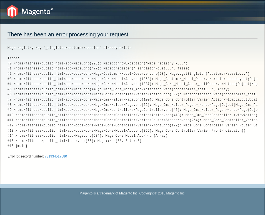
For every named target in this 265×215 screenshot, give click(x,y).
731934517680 (56, 156)
